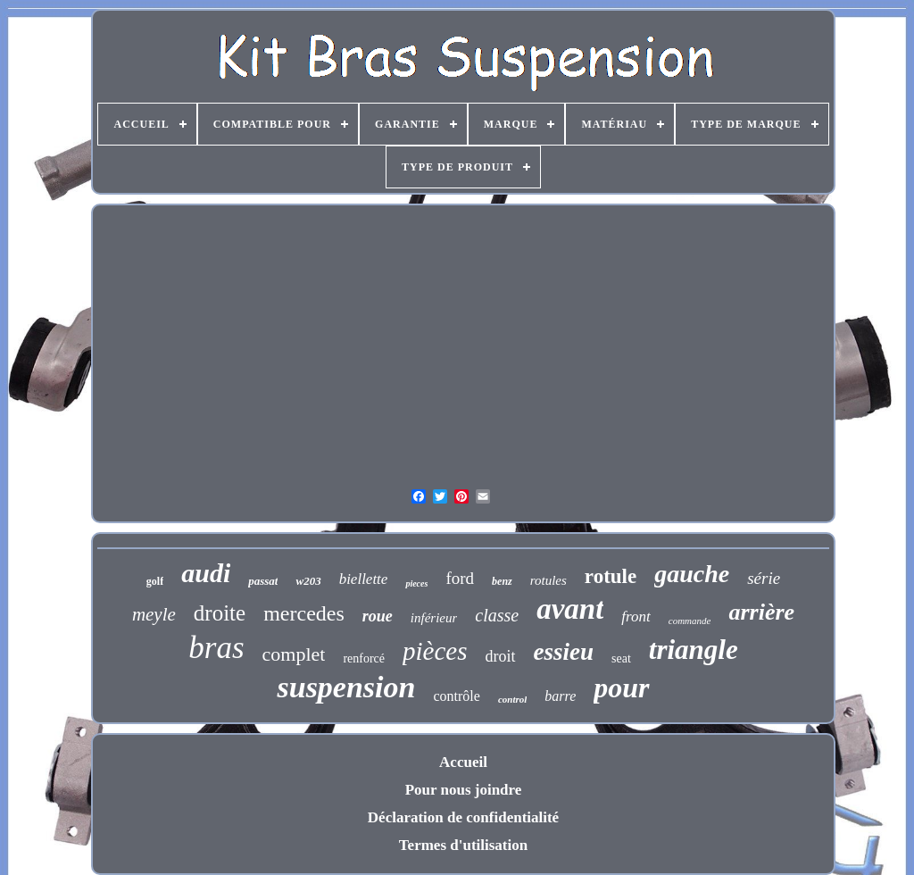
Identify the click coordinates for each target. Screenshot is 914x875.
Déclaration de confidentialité (463, 817)
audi (205, 573)
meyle (154, 614)
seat (621, 658)
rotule (610, 576)
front (635, 616)
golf (154, 581)
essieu (564, 651)
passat (263, 581)
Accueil (463, 762)
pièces (435, 651)
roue (377, 616)
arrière (761, 612)
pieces (416, 583)
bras (216, 647)
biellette (363, 579)
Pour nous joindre (463, 789)
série (763, 578)
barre (560, 696)
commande (690, 620)
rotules (548, 580)
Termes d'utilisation (463, 845)
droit (501, 656)
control (512, 699)
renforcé (364, 658)
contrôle (456, 696)
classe (497, 615)
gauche (691, 574)
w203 (307, 581)
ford (459, 578)
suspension (346, 687)
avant (569, 609)
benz (502, 581)
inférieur (434, 618)
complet (294, 654)
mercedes (304, 613)
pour (621, 687)
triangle (693, 649)
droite (219, 613)
